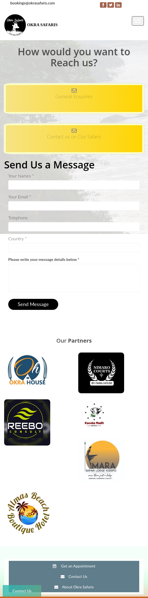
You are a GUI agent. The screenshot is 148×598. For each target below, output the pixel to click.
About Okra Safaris (74, 587)
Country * (17, 238)
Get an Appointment (74, 566)
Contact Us (22, 590)
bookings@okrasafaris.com (32, 3)
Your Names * (21, 175)
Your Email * (19, 196)
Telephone (18, 217)
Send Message (33, 304)
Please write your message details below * (43, 259)
